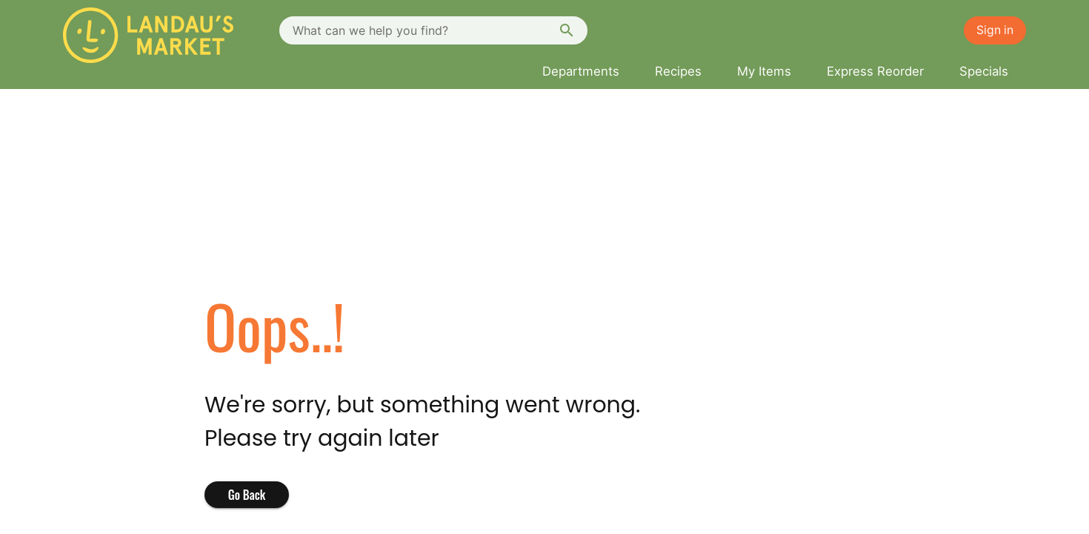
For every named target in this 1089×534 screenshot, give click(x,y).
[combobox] (433, 30)
